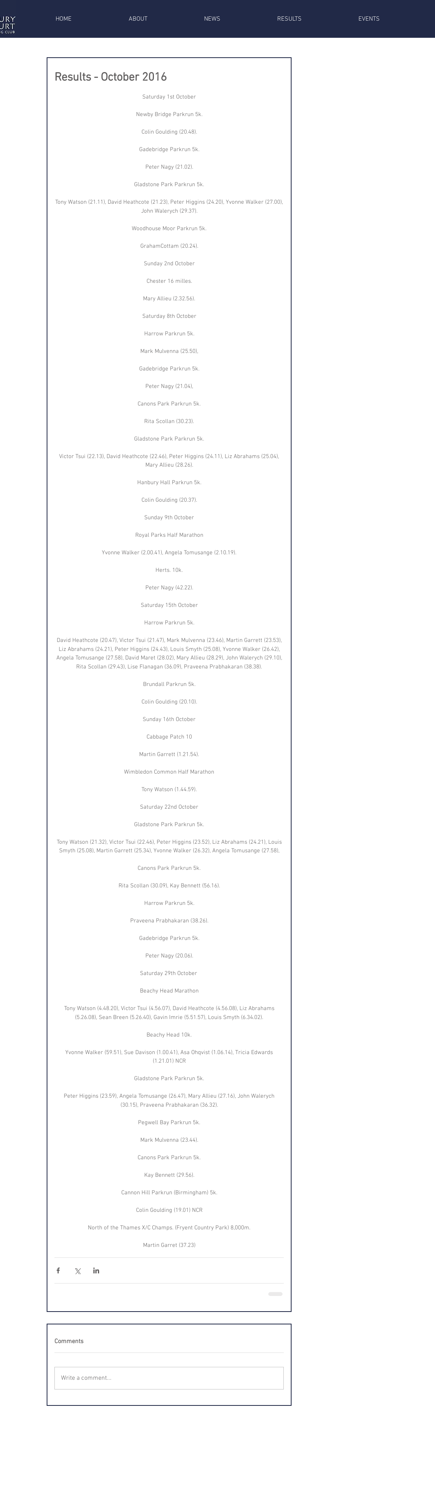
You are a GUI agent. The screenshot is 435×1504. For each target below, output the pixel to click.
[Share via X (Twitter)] (77, 1270)
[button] (138, 19)
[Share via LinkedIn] (96, 1270)
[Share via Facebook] (58, 1270)
